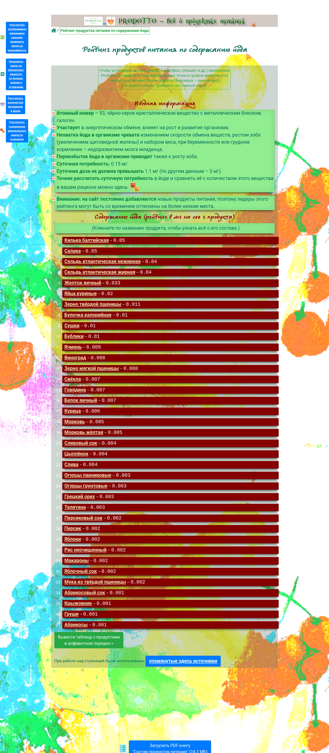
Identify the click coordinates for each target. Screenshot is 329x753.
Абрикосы (76, 633)
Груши (71, 622)
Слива (71, 469)
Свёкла (72, 382)
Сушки (72, 328)
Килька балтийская (86, 241)
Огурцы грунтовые (85, 491)
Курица (72, 415)
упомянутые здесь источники (183, 669)
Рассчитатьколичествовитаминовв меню (15, 104)
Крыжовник (78, 611)
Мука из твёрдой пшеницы (95, 589)
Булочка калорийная (87, 317)
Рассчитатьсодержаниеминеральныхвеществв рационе (17, 131)
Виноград (75, 360)
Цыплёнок (76, 458)
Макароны (76, 567)
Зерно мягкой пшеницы (91, 371)
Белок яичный (80, 404)
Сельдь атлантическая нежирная (102, 262)
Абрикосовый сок (84, 600)
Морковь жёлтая (83, 436)
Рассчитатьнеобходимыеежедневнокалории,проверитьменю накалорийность (17, 37)
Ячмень (73, 349)
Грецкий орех (79, 502)
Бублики (74, 338)
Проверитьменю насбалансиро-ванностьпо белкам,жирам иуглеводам (16, 74)
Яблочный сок (80, 578)
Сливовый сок (80, 447)
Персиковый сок (83, 524)
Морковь (74, 426)
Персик (72, 534)
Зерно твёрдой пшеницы (92, 306)
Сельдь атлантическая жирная (99, 273)
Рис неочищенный (85, 556)
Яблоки (72, 545)
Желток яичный (82, 284)
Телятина (75, 513)
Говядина (75, 393)
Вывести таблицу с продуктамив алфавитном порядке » (89, 648)
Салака (72, 251)
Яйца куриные (80, 295)
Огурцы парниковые (87, 480)
